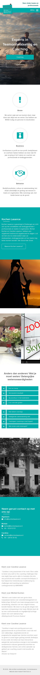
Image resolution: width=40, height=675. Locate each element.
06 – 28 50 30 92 (10, 537)
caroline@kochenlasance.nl (13, 535)
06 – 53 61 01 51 (10, 528)
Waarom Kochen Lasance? (13, 246)
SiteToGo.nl (27, 671)
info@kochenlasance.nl (12, 519)
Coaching (20, 57)
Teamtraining (20, 64)
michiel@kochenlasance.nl (13, 526)
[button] (20, 388)
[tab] (20, 388)
